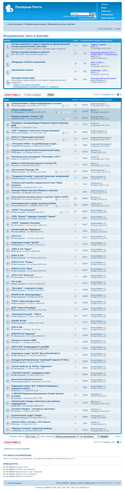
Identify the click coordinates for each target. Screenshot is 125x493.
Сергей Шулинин (20, 206)
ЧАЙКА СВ (95, 204)
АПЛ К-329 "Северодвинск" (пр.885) (30, 347)
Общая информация (22, 110)
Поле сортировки (59, 436)
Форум (104, 8)
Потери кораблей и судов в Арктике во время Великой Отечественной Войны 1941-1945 (40, 45)
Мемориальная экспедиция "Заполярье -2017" (36, 156)
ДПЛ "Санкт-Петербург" (23, 307)
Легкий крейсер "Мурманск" (26, 229)
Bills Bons (17, 152)
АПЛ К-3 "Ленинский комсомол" (28, 137)
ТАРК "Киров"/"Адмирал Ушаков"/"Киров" (33, 216)
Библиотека (106, 11)
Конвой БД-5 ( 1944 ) (99, 70)
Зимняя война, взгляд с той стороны (31, 422)
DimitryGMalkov (97, 210)
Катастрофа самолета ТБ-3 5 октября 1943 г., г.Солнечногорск (104, 53)
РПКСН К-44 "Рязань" (22, 262)
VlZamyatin (17, 187)
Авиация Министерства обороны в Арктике (34, 190)
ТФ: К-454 (16, 281)
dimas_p (94, 56)
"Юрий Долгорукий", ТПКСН (26, 314)
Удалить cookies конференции (82, 483)
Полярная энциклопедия (35, 24)
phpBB (47, 487)
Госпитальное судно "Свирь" (27, 415)
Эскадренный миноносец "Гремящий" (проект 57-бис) (40, 360)
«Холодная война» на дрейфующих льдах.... (35, 143)
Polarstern (17, 329)
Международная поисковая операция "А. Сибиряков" (37, 87)
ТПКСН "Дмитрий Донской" (25, 301)
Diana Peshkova (97, 80)
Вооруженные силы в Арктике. (62, 24)
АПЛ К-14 (16, 236)
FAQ (101, 29)
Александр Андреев (21, 382)
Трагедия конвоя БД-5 (23, 78)
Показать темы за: (24, 436)
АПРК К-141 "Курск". (22, 249)
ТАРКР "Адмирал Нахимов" (26, 223)
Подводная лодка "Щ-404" (25, 242)
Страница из (108, 94)
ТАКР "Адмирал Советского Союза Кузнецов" (35, 130)
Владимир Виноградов (100, 137)
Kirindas (16, 342)
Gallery (109, 29)
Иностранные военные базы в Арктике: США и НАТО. (40, 197)
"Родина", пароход (98, 44)
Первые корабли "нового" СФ (27, 116)
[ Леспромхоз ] (19, 112)
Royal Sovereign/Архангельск (26, 379)
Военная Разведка (20, 133)
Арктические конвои (22, 70)
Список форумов (15, 24)
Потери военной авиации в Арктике (30, 52)
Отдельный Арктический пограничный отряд (35, 150)
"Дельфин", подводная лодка (27, 288)
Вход (118, 29)
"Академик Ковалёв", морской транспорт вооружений (40, 176)
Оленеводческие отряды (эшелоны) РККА (33, 203)
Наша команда (62, 483)
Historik (94, 64)
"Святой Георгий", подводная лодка (30, 373)
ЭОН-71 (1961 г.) (97, 62)
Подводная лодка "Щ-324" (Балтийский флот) (35, 353)
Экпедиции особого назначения (28, 62)
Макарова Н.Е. (19, 245)
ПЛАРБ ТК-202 (19, 320)
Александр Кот (19, 238)
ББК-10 (94, 72)
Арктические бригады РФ (25, 169)
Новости (104, 4)
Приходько (17, 398)
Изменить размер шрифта (117, 23)
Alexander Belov (17, 119)
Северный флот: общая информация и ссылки (36, 103)
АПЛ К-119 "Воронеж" (22, 275)
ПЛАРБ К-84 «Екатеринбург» (26, 294)
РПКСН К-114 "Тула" (22, 268)
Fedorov (16, 128)
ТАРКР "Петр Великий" (23, 210)
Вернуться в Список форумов (17, 449)
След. (117, 436)
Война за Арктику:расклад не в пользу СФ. (34, 163)
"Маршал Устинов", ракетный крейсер (31, 428)
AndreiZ (94, 157)
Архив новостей (107, 18)
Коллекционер (107, 14)
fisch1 (93, 46)
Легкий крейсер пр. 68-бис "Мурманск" (31, 366)
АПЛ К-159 (16, 327)
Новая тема (12, 95)
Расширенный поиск (87, 19)
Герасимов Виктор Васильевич (103, 78)
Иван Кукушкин (19, 106)
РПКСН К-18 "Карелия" (23, 334)
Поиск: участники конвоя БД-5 (27, 85)
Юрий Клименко (97, 104)
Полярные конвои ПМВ (23, 340)
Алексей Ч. (95, 230)
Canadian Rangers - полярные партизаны (33, 409)
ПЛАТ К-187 (17, 255)
